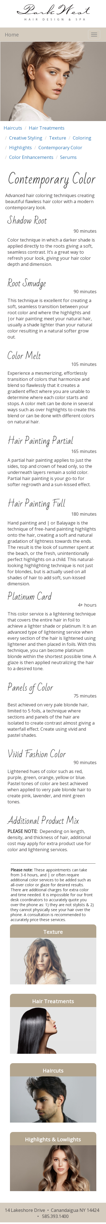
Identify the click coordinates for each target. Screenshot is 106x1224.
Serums (68, 157)
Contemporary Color (60, 147)
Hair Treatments (46, 128)
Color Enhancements (31, 157)
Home (12, 34)
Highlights (20, 147)
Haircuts (13, 128)
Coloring (82, 138)
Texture (57, 138)
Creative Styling (25, 138)
